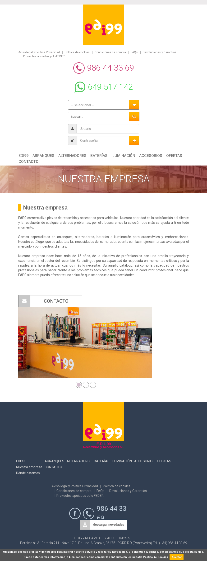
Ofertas (164, 461)
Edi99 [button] (23, 155)
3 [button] (92, 384)
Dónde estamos (28, 473)
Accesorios (144, 461)
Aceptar (177, 557)
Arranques (54, 461)
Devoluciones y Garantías (159, 52)
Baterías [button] (98, 155)
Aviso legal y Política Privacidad (39, 52)
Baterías (102, 461)
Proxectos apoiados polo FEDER (44, 56)
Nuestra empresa (29, 467)
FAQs (134, 52)
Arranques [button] (43, 155)
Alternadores (79, 461)
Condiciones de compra (110, 52)
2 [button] (85, 384)
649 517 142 (110, 87)
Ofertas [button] (174, 155)
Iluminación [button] (123, 155)
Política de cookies (77, 52)
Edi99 (20, 461)
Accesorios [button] (150, 155)
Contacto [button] (28, 161)
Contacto (53, 467)
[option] (85, 342)
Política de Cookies (155, 557)
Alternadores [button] (72, 155)
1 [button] (78, 384)
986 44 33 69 (110, 68)
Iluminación (122, 461)
